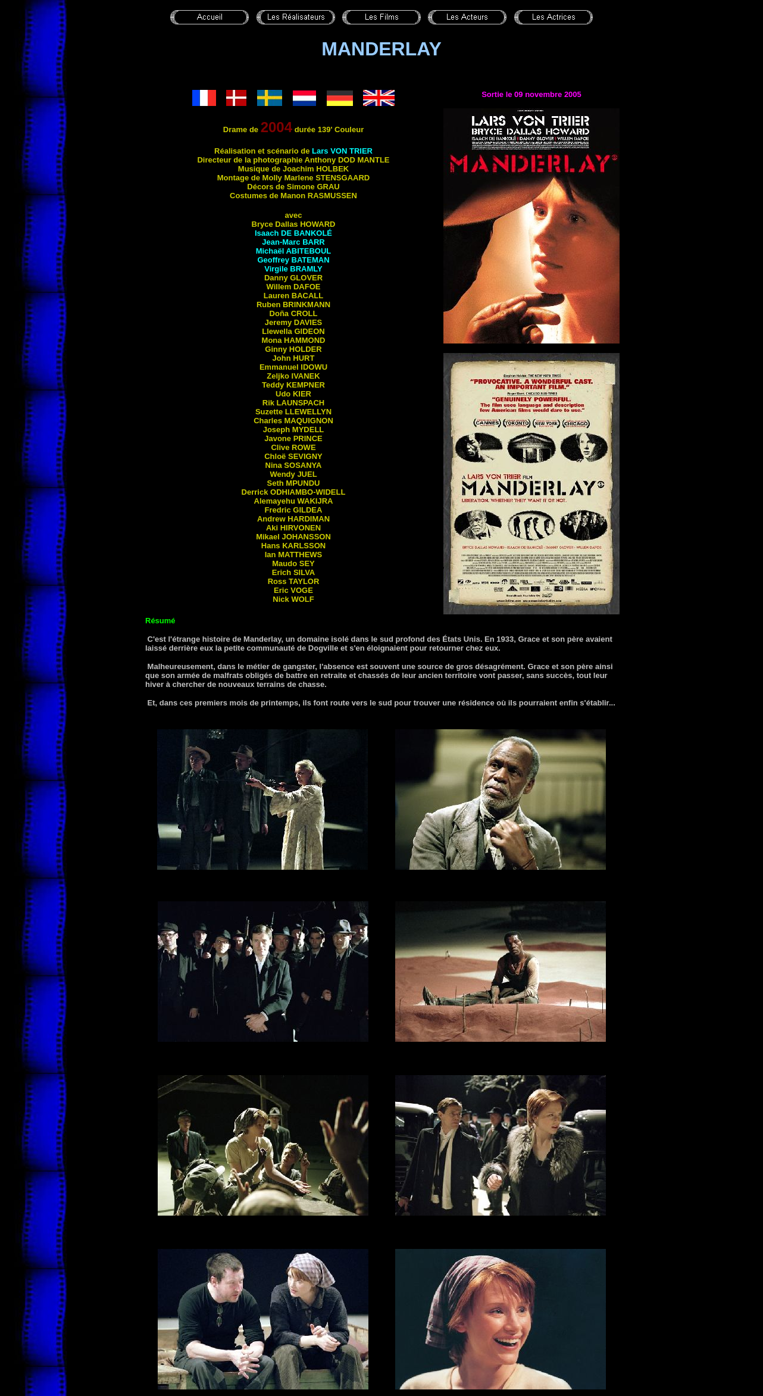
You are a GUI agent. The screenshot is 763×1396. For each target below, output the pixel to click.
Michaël (294, 250)
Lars (342, 150)
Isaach (293, 233)
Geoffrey (293, 259)
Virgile (293, 268)
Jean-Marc (293, 242)
